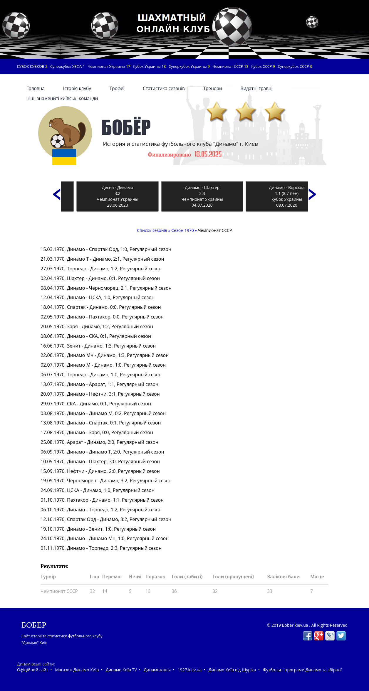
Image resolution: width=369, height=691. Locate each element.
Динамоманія (157, 670)
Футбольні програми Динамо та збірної (302, 670)
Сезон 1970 (182, 230)
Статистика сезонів (164, 88)
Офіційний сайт (32, 670)
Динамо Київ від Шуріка (232, 670)
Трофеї (117, 88)
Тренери (212, 88)
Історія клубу (77, 88)
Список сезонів (152, 230)
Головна (35, 88)
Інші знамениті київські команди (62, 98)
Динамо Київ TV (121, 670)
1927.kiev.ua (190, 670)
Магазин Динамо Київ (77, 670)
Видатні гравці (257, 88)
